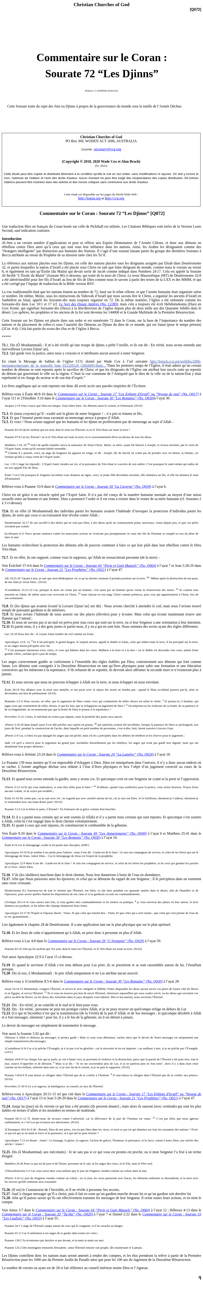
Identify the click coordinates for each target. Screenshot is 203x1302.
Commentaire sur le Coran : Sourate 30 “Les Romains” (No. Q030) (105, 398)
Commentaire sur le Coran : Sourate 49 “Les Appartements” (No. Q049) (92, 833)
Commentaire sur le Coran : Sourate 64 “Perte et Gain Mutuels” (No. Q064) (100, 566)
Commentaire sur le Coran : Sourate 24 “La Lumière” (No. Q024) (105, 754)
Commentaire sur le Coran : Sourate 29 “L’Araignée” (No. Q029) (96, 941)
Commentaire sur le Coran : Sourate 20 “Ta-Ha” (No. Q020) (48, 1214)
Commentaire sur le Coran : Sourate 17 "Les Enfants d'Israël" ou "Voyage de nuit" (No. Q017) (128, 394)
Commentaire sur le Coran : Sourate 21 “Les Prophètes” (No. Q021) (55, 570)
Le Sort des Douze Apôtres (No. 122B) (88, 304)
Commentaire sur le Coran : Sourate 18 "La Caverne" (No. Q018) (103, 486)
